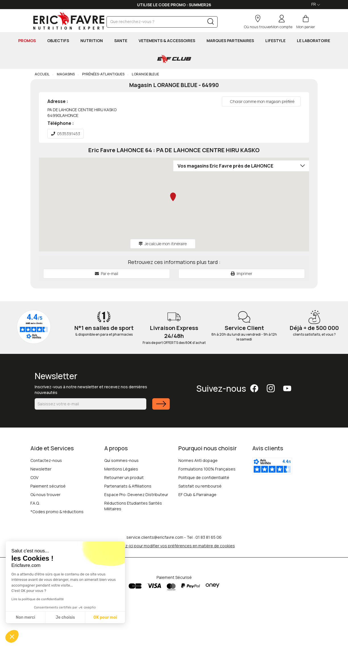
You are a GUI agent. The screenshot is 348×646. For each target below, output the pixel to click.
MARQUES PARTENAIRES (230, 40)
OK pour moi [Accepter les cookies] (105, 617)
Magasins (65, 74)
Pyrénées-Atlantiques (103, 74)
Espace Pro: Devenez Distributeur (136, 494)
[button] (12, 636)
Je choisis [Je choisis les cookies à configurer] (65, 617)
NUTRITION (91, 40)
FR (315, 4)
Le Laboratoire (313, 40)
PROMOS (27, 40)
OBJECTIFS (58, 40)
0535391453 (65, 133)
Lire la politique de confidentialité (37, 599)
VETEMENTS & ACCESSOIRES (167, 40)
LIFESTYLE (275, 40)
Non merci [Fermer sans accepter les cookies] (25, 617)
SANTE (120, 40)
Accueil (42, 74)
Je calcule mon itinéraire (163, 243)
